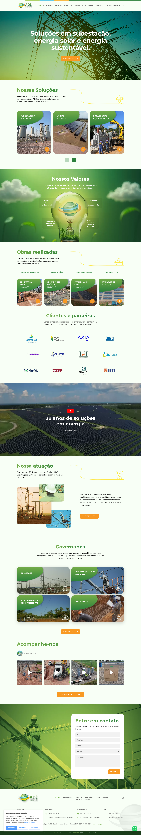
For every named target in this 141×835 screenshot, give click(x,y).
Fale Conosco (80, 5)
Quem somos (48, 5)
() (97, 824)
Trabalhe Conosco (95, 5)
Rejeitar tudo (23, 827)
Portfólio (68, 5)
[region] (23, 821)
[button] (67, 160)
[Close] (41, 812)
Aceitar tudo (35, 827)
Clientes (58, 5)
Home (39, 5)
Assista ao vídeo (70, 430)
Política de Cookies (29, 823)
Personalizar (11, 827)
